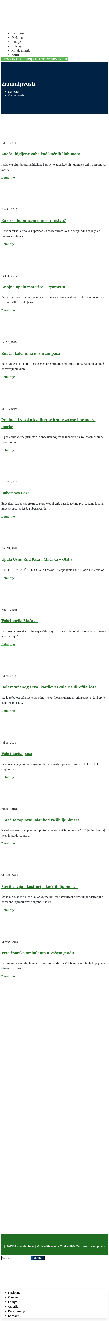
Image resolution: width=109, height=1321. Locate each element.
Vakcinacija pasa (16, 753)
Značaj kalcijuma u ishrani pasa (30, 353)
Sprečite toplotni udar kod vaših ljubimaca (40, 820)
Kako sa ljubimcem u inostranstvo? (33, 220)
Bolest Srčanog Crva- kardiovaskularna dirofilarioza (49, 687)
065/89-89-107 (11, 1024)
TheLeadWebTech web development (82, 1246)
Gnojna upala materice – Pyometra (33, 286)
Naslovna (13, 91)
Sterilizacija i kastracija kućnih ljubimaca (39, 886)
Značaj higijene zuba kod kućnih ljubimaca (40, 153)
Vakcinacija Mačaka (19, 620)
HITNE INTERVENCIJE (18, 59)
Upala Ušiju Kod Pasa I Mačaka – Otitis (36, 559)
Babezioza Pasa (15, 492)
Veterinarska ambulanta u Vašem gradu (37, 952)
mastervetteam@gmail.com (19, 1017)
